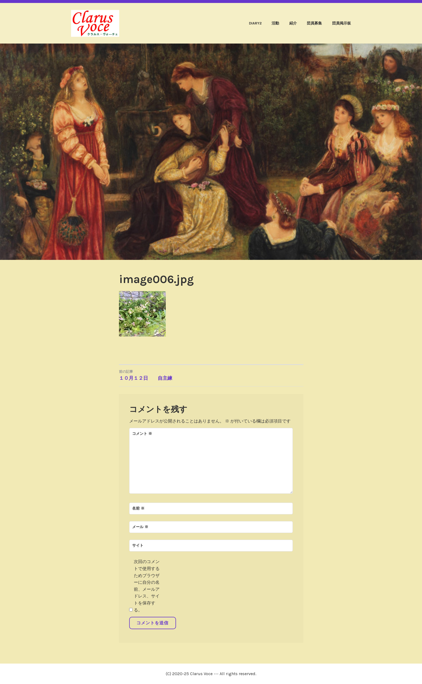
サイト (137, 545)
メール (140, 527)
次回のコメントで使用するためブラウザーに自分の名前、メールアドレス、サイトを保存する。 (147, 585)
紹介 (293, 23)
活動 (275, 23)
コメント (142, 433)
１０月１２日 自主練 (165, 375)
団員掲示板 (341, 23)
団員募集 (314, 23)
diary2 (255, 23)
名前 (138, 508)
